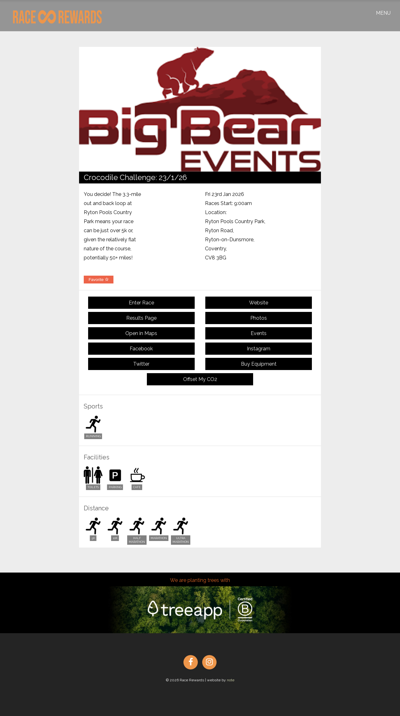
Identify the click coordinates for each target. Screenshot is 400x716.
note (230, 680)
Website (258, 303)
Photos (258, 318)
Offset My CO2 (200, 379)
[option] (200, 109)
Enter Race (141, 303)
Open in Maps (141, 333)
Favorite (98, 279)
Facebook (141, 349)
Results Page (141, 318)
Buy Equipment (259, 364)
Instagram (258, 349)
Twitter (141, 364)
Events (259, 333)
